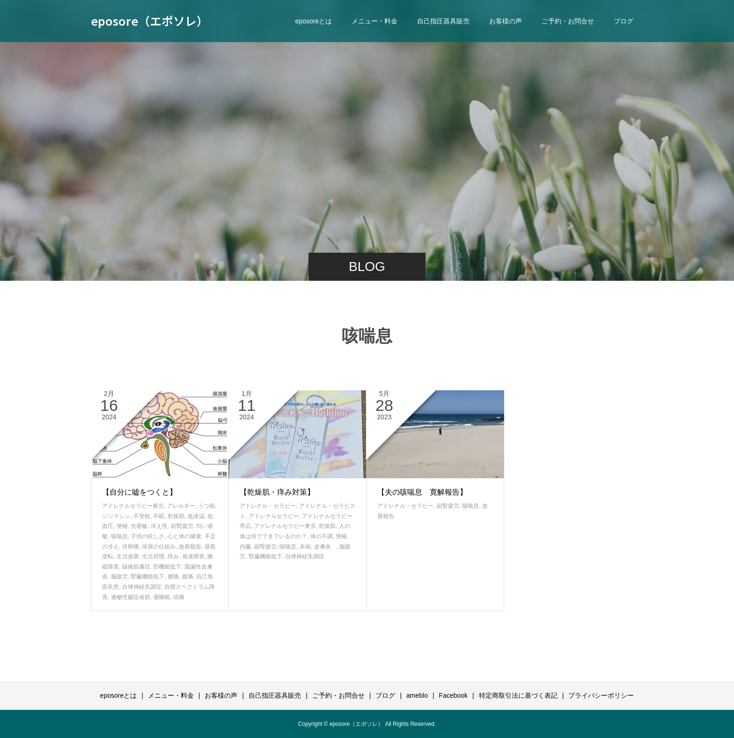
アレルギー (181, 506)
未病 (305, 546)
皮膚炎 (325, 546)
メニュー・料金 (374, 21)
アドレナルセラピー (274, 516)
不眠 (158, 516)
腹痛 (187, 576)
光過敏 (139, 526)
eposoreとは (313, 21)
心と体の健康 (184, 536)
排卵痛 (130, 546)
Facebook (453, 695)
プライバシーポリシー (601, 695)
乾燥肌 (176, 516)
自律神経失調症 (141, 587)
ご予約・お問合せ (568, 21)
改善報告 (190, 546)
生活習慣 (153, 556)
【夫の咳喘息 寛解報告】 (422, 492)
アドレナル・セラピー (268, 506)
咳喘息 (119, 536)
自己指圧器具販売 (443, 21)
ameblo (417, 695)
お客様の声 (505, 21)
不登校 (141, 516)
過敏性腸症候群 (130, 597)
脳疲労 (119, 576)
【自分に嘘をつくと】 (139, 492)
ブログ (623, 21)
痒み (173, 556)
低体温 (196, 516)
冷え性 (159, 526)
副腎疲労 (182, 526)
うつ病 (206, 506)
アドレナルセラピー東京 (133, 506)
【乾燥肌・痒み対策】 (277, 492)
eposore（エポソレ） (149, 20)
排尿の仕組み (159, 546)
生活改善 (128, 556)
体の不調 (321, 536)
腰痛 (173, 576)
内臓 (245, 546)
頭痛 (178, 597)
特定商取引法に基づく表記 (518, 695)
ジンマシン (116, 516)
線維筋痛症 (136, 566)
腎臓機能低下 (147, 576)
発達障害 (193, 556)
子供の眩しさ (147, 536)
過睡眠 (161, 597)
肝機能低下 (167, 566)
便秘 (122, 526)
